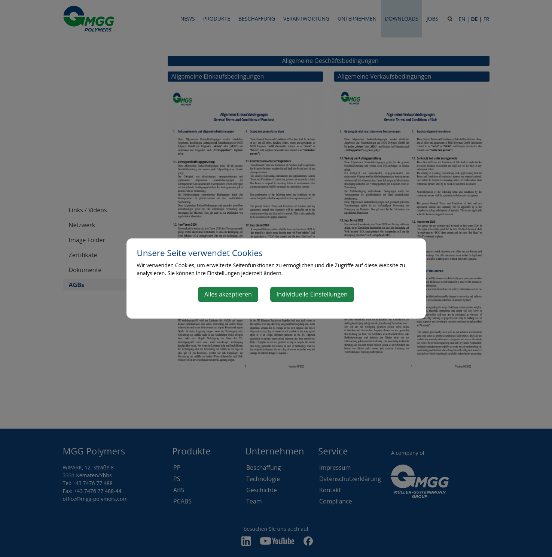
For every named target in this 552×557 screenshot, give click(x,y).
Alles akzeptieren (228, 294)
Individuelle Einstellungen (312, 294)
